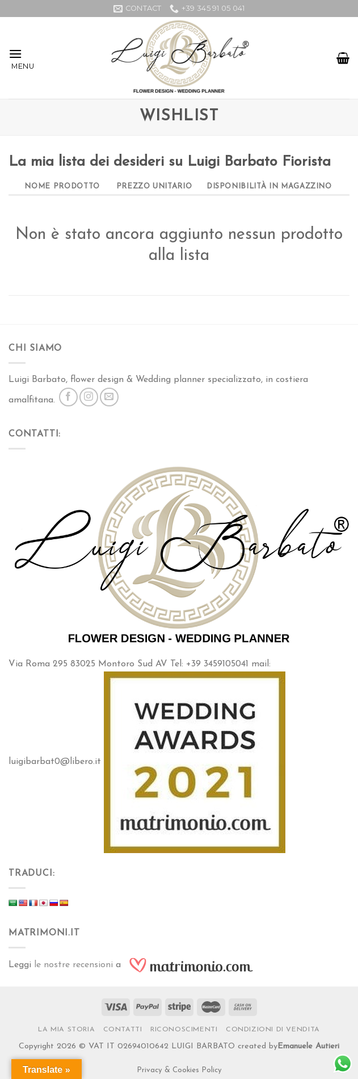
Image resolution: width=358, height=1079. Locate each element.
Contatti (122, 1029)
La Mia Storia (66, 1029)
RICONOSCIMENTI (184, 1029)
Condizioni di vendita (273, 1029)
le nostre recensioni (73, 964)
